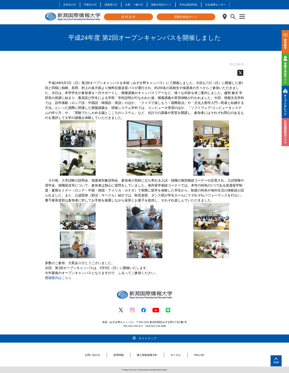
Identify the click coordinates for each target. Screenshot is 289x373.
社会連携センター (215, 4)
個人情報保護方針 (147, 355)
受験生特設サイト (161, 4)
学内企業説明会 (188, 4)
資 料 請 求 (128, 16)
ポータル (175, 355)
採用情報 (118, 355)
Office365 (199, 355)
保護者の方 (111, 4)
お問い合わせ (92, 355)
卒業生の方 (90, 4)
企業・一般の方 (134, 4)
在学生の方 (69, 4)
